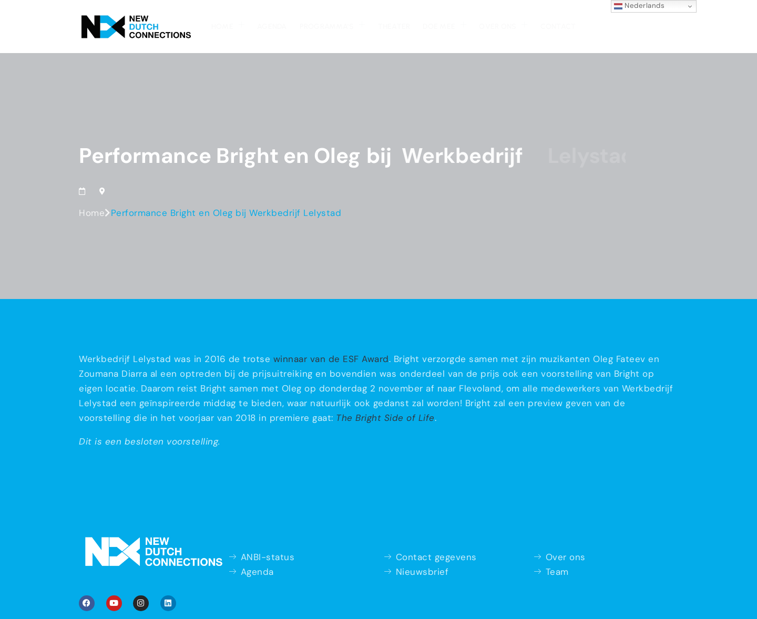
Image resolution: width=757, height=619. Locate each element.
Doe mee (444, 25)
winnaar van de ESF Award (331, 359)
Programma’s (332, 25)
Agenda (272, 26)
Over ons (503, 25)
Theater (394, 26)
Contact (558, 26)
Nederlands (639, 6)
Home (227, 25)
